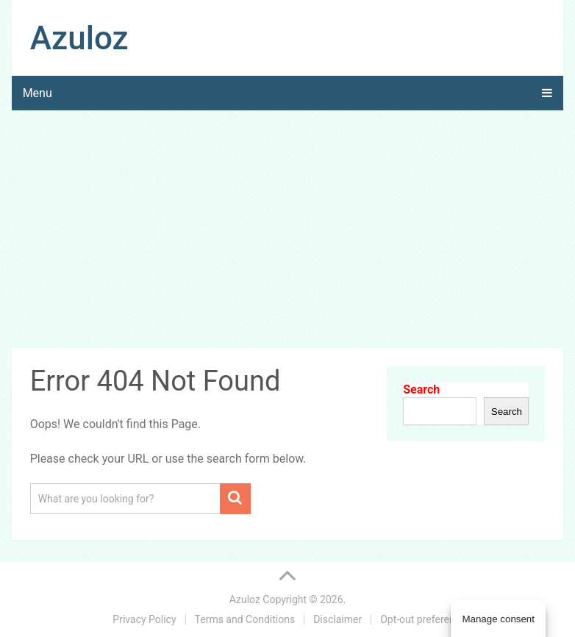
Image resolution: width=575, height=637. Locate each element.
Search (421, 389)
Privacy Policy (144, 619)
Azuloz (79, 38)
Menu (37, 93)
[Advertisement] (288, 232)
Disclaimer (337, 619)
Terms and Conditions (245, 619)
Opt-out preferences (425, 619)
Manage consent (498, 618)
